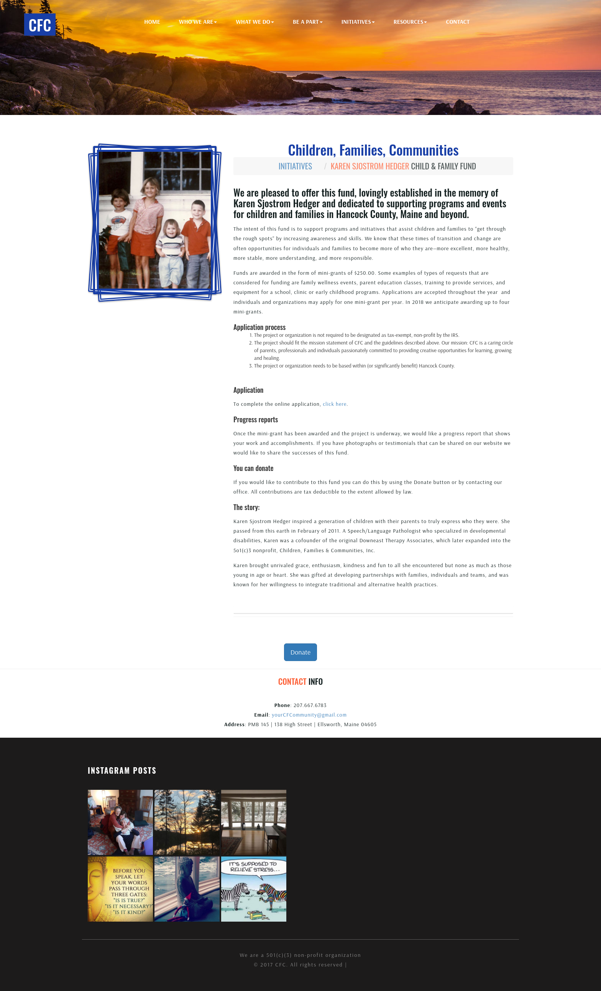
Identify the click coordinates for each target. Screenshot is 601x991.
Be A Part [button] (308, 21)
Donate (300, 652)
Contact (458, 21)
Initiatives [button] (358, 21)
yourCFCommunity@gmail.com (309, 714)
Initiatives (295, 166)
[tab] (373, 609)
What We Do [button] (255, 21)
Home (153, 21)
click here (334, 403)
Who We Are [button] (198, 21)
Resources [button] (410, 21)
